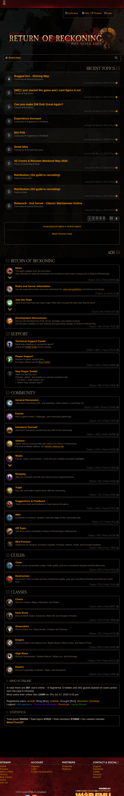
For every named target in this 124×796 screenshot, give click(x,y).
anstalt (31, 701)
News (37, 164)
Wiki (18, 514)
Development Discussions (30, 318)
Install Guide (31, 347)
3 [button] (97, 218)
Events (19, 413)
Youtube (97, 774)
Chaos (19, 599)
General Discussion (35, 79)
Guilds (17, 178)
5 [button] (104, 218)
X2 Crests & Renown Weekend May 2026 (41, 160)
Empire (19, 640)
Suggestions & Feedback (37, 122)
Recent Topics (100, 68)
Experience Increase (27, 118)
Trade (18, 487)
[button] (117, 218)
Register (35, 766)
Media (18, 456)
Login (34, 769)
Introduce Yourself (26, 427)
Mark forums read (62, 233)
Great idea (21, 146)
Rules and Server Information (32, 286)
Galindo (54, 701)
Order (24, 192)
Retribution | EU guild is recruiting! (37, 175)
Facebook (98, 769)
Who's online (6, 771)
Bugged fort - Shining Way (31, 76)
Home (3, 766)
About (3, 780)
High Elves (21, 653)
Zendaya (94, 701)
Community (19, 79)
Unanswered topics (54, 226)
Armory (4, 774)
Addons (20, 440)
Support (19, 334)
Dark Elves (28, 93)
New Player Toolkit (26, 371)
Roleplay (20, 474)
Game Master (79, 704)
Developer (64, 704)
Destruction (27, 178)
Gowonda (67, 766)
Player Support (24, 356)
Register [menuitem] (98, 13)
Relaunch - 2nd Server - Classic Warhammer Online (48, 203)
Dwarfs (19, 667)
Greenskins (22, 626)
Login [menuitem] (109, 13)
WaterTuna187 (15, 722)
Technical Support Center (30, 341)
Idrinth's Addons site (54, 446)
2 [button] (93, 218)
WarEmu (66, 769)
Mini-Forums (22, 541)
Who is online (20, 681)
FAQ (87, 13)
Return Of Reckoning (23, 164)
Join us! (4, 782)
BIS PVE (19, 132)
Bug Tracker (44, 362)
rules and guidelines (72, 289)
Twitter (96, 771)
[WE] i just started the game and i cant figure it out (47, 90)
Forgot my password (41, 771)
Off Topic (20, 528)
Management (23, 704)
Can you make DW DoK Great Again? (38, 104)
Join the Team (23, 299)
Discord (97, 777)
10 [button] (111, 218)
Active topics (74, 226)
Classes (17, 93)
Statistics (17, 712)
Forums (4, 769)
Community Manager (45, 704)
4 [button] (100, 218)
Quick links (73, 13)
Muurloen (82, 701)
